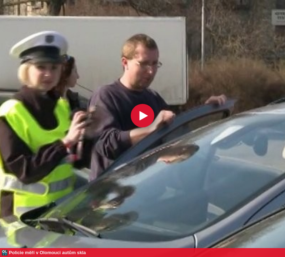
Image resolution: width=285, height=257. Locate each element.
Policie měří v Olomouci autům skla (47, 252)
